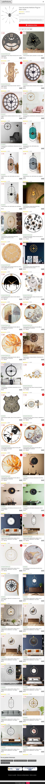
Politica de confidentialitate (23, 775)
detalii (20, 58)
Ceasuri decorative (5, 763)
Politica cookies (33, 775)
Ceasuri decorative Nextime (20, 760)
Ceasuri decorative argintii (7, 760)
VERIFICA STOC (31, 25)
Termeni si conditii (12, 775)
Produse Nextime (32, 760)
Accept (27, 783)
